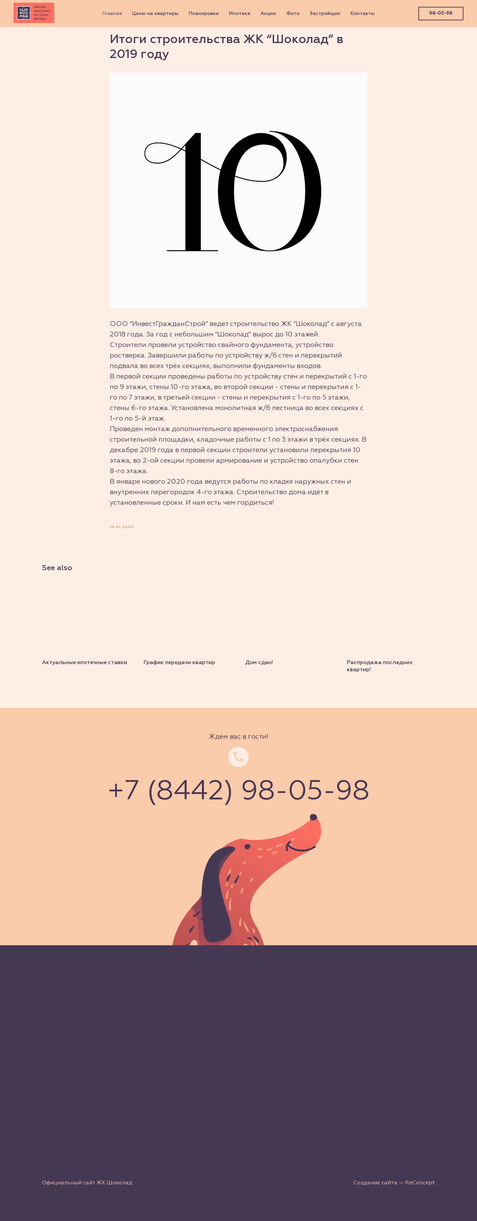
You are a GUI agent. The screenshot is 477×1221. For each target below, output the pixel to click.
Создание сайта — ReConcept (394, 1183)
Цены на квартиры (155, 13)
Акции (268, 13)
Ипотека (239, 13)
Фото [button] (292, 13)
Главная (112, 13)
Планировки (204, 13)
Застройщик (325, 13)
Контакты (363, 13)
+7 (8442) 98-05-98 (238, 792)
